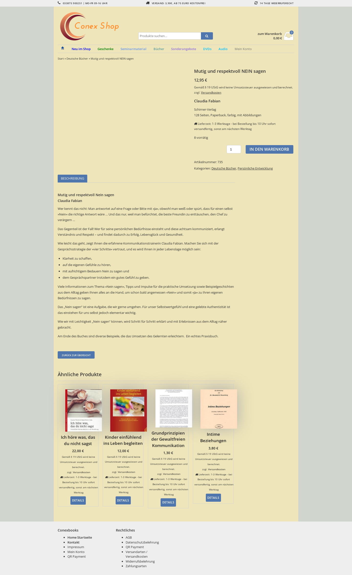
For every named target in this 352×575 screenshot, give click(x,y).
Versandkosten (211, 92)
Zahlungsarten (136, 566)
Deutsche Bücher (77, 58)
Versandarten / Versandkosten (137, 554)
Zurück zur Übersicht (76, 355)
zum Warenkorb (270, 33)
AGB (129, 537)
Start (61, 58)
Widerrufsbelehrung (140, 561)
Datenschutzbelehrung (142, 542)
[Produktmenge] (234, 149)
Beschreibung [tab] (72, 178)
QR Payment (76, 556)
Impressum (75, 547)
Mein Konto (243, 49)
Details (78, 500)
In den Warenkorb (269, 149)
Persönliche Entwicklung (255, 168)
